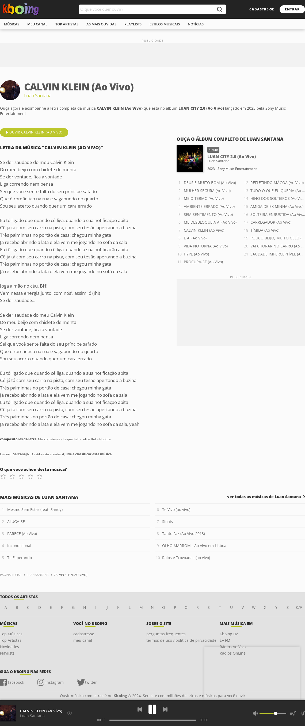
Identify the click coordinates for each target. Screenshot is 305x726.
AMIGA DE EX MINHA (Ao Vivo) (276, 206)
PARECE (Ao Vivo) (22, 533)
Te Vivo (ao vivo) (176, 509)
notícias (196, 24)
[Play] (152, 709)
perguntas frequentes (166, 633)
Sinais (167, 521)
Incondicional (19, 545)
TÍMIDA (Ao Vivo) (264, 230)
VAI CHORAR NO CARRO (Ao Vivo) (277, 246)
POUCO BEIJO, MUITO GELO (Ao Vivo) (277, 237)
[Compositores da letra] (69, 713)
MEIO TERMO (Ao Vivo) (204, 198)
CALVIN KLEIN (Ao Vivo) (204, 230)
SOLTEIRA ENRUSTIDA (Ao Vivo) (277, 214)
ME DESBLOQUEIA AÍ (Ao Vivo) (210, 222)
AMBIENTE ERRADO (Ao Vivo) (209, 206)
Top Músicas (11, 633)
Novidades (9, 646)
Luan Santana (32, 715)
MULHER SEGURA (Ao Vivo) (207, 190)
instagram (54, 682)
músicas (11, 24)
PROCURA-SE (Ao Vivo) (203, 261)
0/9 (299, 607)
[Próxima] (165, 709)
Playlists (7, 653)
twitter (91, 682)
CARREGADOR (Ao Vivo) (270, 222)
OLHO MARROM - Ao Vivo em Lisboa (194, 545)
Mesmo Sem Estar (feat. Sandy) (35, 509)
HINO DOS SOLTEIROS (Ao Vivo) (277, 198)
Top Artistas (10, 640)
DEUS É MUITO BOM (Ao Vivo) (210, 182)
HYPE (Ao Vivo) (196, 254)
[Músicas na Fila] (293, 713)
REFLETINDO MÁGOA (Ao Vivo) (277, 182)
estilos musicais (165, 24)
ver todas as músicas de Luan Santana (264, 497)
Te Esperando (19, 557)
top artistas (66, 24)
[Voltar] (140, 709)
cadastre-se (261, 9)
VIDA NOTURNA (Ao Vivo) (206, 246)
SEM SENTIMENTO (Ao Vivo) (208, 214)
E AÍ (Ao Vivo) (195, 237)
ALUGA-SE (16, 521)
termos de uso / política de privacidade (181, 640)
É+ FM (225, 640)
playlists (133, 24)
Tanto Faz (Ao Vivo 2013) (183, 533)
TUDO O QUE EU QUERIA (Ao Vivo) (277, 190)
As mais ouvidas (101, 24)
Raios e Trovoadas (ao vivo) (186, 557)
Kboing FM (229, 633)
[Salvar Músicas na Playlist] (302, 713)
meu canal (37, 24)
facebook (16, 682)
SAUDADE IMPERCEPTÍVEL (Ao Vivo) (277, 254)
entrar (292, 9)
